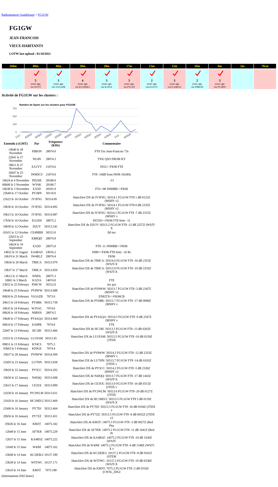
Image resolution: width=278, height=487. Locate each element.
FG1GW (43, 14)
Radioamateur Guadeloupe (18, 14)
